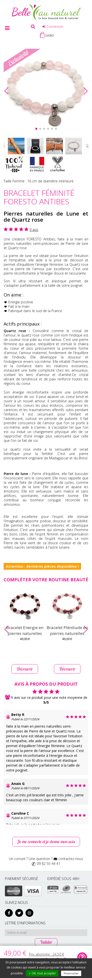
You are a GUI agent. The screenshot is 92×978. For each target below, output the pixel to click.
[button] (85, 91)
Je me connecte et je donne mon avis (46, 841)
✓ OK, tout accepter (42, 973)
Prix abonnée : (46, 954)
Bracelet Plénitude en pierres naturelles (67, 630)
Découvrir (25, 669)
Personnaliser (71, 973)
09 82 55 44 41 (48, 863)
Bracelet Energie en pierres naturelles (24, 630)
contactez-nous (70, 858)
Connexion (52, 26)
